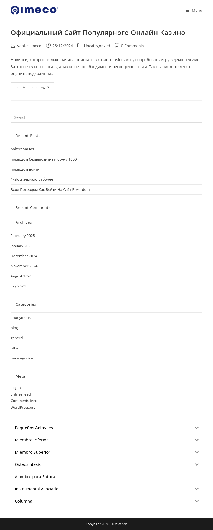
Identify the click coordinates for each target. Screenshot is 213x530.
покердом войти (25, 169)
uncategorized (22, 358)
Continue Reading (34, 88)
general (17, 337)
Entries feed (21, 394)
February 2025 (23, 235)
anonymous (21, 317)
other (15, 348)
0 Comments (132, 45)
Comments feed (24, 400)
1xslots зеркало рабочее (32, 179)
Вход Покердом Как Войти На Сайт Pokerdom (50, 189)
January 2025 (21, 245)
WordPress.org (23, 407)
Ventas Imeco (29, 45)
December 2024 (24, 255)
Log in (16, 387)
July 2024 (18, 286)
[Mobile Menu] (192, 10)
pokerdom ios (22, 148)
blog (14, 327)
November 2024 (24, 265)
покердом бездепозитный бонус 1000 (44, 159)
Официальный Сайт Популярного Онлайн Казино (98, 32)
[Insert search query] (106, 117)
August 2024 (21, 276)
